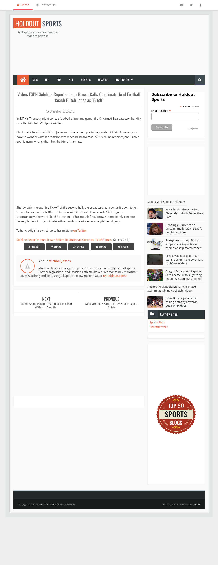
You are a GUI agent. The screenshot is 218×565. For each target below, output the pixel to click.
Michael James (60, 261)
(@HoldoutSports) (114, 276)
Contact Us (46, 5)
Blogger (196, 504)
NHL (71, 79)
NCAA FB (86, 79)
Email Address (161, 111)
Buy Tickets (122, 79)
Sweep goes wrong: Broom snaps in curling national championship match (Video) (184, 244)
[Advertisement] (135, 45)
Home (23, 5)
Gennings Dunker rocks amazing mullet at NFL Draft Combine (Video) (184, 228)
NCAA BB (103, 79)
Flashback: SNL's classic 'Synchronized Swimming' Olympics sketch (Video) (171, 288)
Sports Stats (157, 322)
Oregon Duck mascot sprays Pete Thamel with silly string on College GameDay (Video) (184, 275)
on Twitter (80, 230)
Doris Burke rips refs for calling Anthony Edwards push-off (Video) (181, 301)
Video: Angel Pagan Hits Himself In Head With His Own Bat (46, 305)
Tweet (34, 246)
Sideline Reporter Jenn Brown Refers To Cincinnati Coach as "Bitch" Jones (64, 239)
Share (56, 246)
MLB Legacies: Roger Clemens (166, 202)
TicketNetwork (158, 327)
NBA (59, 79)
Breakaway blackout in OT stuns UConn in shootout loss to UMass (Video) (184, 259)
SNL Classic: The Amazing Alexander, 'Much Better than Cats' (184, 213)
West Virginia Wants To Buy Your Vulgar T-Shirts (112, 305)
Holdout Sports (48, 504)
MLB (35, 79)
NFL (47, 79)
